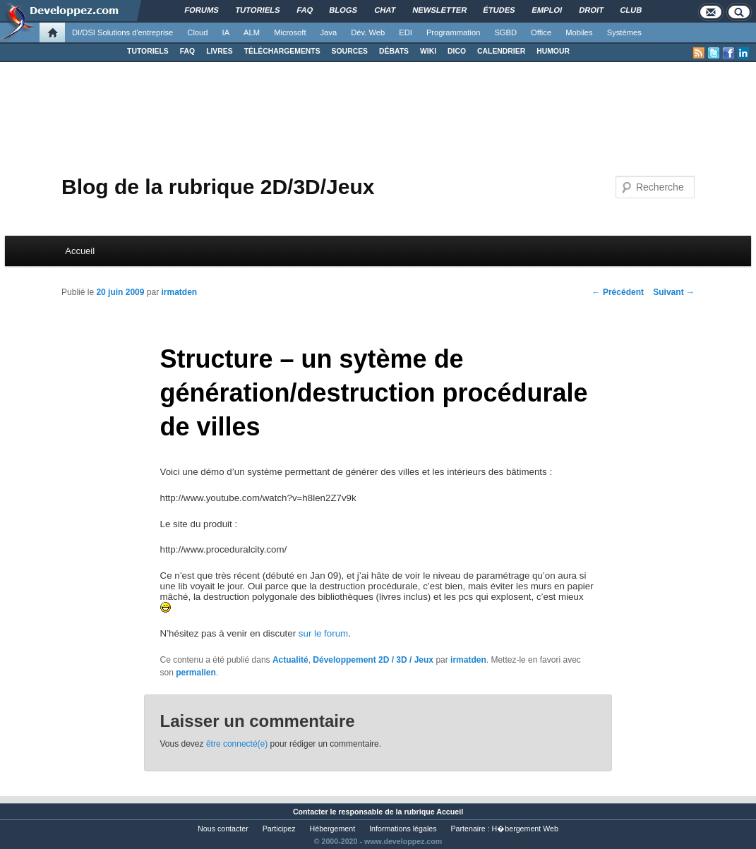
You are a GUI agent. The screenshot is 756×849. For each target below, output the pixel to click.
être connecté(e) (237, 744)
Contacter (310, 811)
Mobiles (579, 32)
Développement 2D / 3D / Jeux (373, 660)
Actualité (290, 660)
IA (226, 32)
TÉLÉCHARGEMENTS (282, 51)
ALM (252, 32)
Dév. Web (368, 32)
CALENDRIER (501, 51)
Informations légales (402, 828)
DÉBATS (394, 51)
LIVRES (219, 51)
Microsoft (290, 32)
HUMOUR (553, 51)
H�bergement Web (525, 828)
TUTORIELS (148, 51)
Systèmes (624, 32)
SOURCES (350, 51)
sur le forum (323, 633)
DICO (457, 51)
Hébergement (333, 828)
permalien (196, 673)
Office (541, 32)
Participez (279, 828)
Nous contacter (223, 828)
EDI (405, 32)
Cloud (197, 32)
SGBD (505, 32)
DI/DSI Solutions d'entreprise (122, 32)
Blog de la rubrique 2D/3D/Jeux (217, 186)
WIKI (428, 51)
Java (328, 32)
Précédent (618, 292)
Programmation (453, 32)
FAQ (187, 51)
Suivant (674, 292)
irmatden (179, 292)
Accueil (80, 251)
